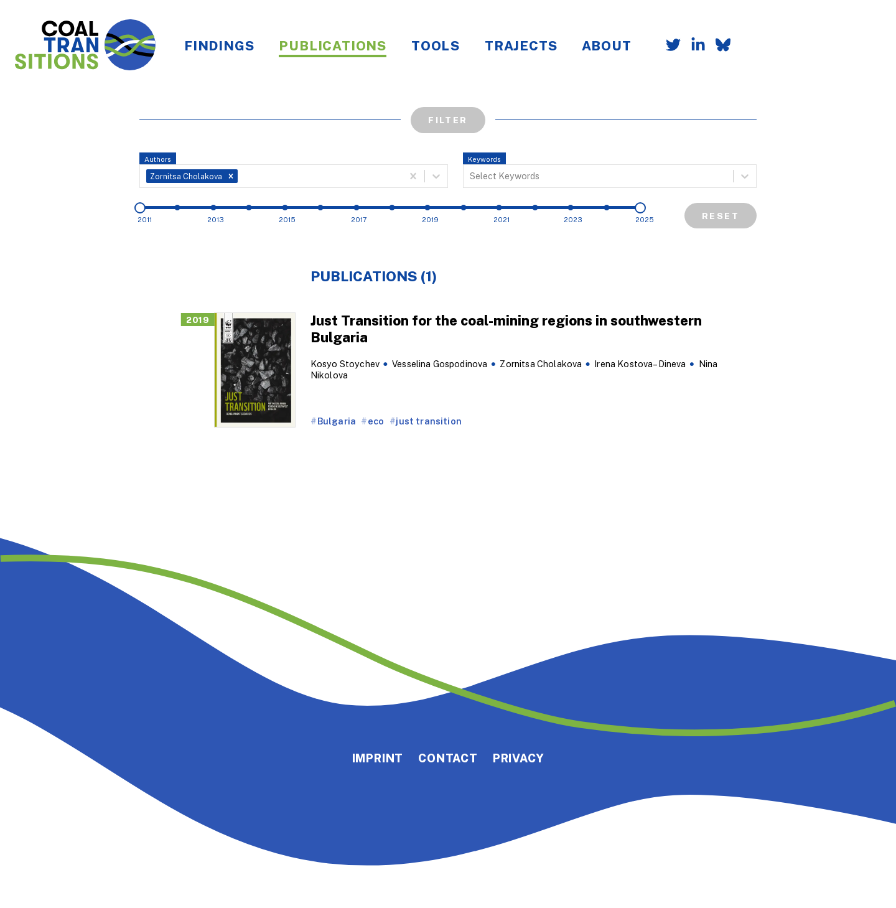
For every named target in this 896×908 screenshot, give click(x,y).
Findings (219, 45)
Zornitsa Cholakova (541, 363)
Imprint (378, 758)
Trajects (521, 45)
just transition (428, 421)
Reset (720, 215)
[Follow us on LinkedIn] (693, 46)
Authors (157, 159)
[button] (231, 176)
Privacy (518, 758)
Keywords (484, 159)
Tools (435, 45)
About (606, 45)
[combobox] (241, 176)
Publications (332, 45)
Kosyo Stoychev (345, 363)
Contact (448, 758)
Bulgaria (336, 421)
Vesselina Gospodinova (439, 363)
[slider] (140, 207)
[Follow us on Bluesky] (718, 46)
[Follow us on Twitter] (668, 46)
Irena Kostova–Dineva (640, 363)
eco (376, 421)
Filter (447, 120)
